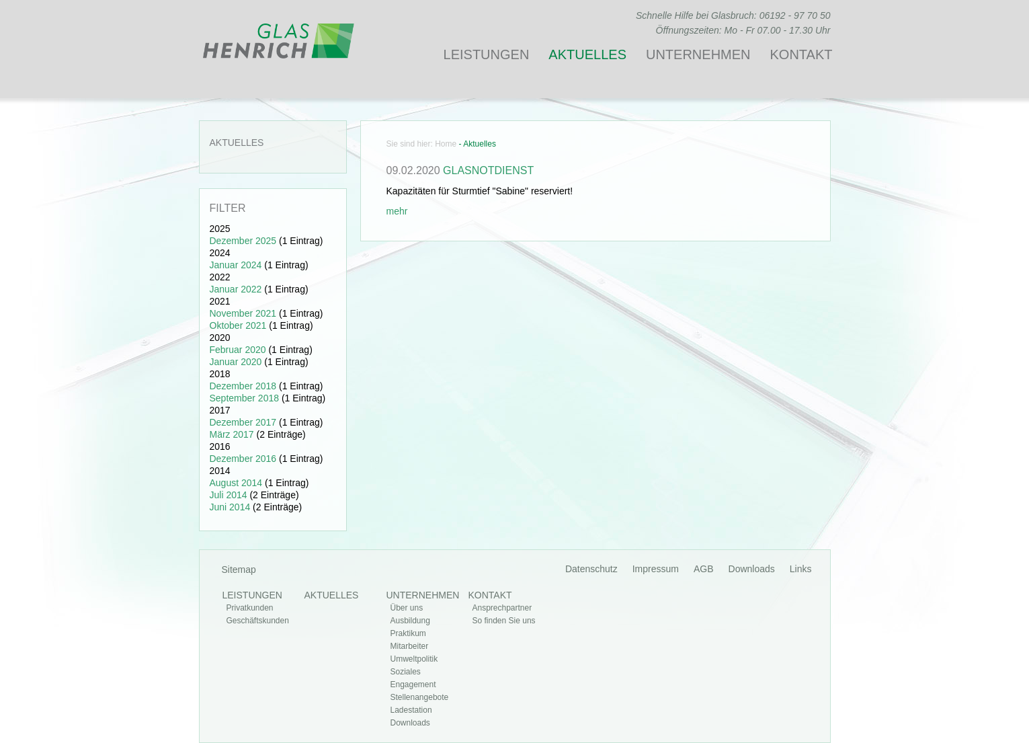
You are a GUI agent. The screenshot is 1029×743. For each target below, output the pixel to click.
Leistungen (487, 54)
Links (801, 568)
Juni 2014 (230, 507)
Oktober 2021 (238, 325)
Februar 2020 (238, 349)
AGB (704, 568)
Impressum (655, 568)
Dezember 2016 (243, 458)
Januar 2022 (236, 289)
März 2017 (232, 434)
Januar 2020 (236, 361)
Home (445, 144)
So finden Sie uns (504, 620)
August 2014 (236, 482)
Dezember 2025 (243, 240)
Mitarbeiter (409, 646)
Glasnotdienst (488, 170)
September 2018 (245, 398)
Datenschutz (591, 568)
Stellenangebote (419, 697)
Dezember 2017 (243, 422)
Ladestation (411, 710)
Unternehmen (698, 54)
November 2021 (243, 313)
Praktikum (408, 633)
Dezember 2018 (243, 386)
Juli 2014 (228, 495)
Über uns (406, 608)
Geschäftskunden (258, 620)
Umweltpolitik (414, 659)
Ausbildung (410, 620)
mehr (397, 211)
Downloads (752, 568)
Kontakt (801, 54)
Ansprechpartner (502, 608)
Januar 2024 (236, 265)
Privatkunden (250, 608)
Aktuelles (587, 54)
